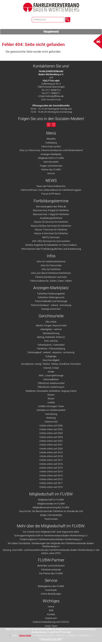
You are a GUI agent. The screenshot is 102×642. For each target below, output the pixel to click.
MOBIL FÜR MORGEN (51, 515)
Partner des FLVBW (51, 169)
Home (51, 606)
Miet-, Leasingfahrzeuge (51, 375)
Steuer (51, 398)
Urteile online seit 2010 (51, 487)
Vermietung (51, 414)
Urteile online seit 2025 (51, 429)
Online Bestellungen (51, 593)
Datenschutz (51, 421)
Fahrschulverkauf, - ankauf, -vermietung (51, 305)
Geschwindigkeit (51, 360)
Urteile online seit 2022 (51, 441)
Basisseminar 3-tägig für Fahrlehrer (51, 210)
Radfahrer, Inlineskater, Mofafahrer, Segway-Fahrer (51, 391)
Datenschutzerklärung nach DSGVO (51, 622)
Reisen (51, 394)
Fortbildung (51, 142)
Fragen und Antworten (51, 165)
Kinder (51, 371)
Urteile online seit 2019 (51, 452)
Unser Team (51, 626)
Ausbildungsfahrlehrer (51, 218)
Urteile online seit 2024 (51, 433)
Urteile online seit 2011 (51, 483)
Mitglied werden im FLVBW (51, 503)
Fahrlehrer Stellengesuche (51, 297)
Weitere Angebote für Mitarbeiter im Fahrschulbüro (51, 245)
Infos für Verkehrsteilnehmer (51, 261)
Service (51, 173)
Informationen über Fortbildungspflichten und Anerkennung (51, 249)
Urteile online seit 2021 (51, 444)
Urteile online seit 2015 (51, 467)
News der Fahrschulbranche (51, 186)
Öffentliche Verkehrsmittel (51, 383)
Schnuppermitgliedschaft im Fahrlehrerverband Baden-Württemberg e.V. (51, 535)
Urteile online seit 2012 (51, 479)
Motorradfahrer (51, 379)
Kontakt (51, 614)
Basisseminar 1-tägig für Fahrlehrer (51, 214)
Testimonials (51, 519)
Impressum (51, 618)
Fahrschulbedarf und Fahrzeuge (51, 301)
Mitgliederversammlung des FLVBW (51, 507)
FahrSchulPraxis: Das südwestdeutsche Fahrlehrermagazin (51, 190)
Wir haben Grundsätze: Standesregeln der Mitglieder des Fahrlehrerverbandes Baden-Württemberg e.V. (51, 545)
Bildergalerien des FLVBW (51, 586)
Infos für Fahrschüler (51, 265)
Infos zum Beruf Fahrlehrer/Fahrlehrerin (51, 273)
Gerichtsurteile (51, 161)
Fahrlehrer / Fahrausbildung (51, 348)
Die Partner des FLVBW (51, 573)
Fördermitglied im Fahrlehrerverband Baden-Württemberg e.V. (51, 539)
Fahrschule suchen (51, 146)
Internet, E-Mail (51, 368)
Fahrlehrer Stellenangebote (51, 293)
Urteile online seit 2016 (51, 464)
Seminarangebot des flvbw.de (51, 206)
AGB (51, 610)
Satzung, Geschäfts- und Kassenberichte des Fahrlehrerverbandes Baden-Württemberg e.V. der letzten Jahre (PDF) (51, 551)
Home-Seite (25, 635)
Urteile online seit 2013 (51, 475)
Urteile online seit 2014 (51, 471)
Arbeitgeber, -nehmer (51, 329)
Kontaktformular (54, 99)
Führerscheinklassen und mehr (51, 277)
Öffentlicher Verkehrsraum (51, 387)
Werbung (51, 417)
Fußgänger (51, 356)
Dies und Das (51, 340)
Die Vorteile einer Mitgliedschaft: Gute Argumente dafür (51, 531)
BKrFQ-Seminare (51, 237)
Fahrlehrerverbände (51, 569)
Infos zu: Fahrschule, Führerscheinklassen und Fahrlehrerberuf (51, 150)
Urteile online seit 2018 (51, 456)
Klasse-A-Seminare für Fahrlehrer (51, 233)
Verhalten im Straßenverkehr (51, 410)
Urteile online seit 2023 (51, 437)
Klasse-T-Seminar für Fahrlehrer (51, 229)
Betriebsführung (51, 333)
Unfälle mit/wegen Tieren (51, 406)
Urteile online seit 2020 (51, 448)
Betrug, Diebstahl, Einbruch (51, 337)
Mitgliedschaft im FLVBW (51, 158)
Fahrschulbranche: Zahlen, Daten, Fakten (51, 280)
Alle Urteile (51, 321)
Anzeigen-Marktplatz (51, 154)
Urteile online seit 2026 (51, 425)
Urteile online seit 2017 (51, 460)
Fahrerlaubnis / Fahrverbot (51, 344)
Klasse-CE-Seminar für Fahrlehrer (51, 221)
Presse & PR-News (51, 193)
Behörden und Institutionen (51, 565)
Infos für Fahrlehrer (51, 269)
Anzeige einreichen (51, 309)
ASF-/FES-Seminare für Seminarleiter (51, 241)
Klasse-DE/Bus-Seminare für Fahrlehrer (51, 225)
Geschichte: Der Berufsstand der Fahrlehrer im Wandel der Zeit (51, 511)
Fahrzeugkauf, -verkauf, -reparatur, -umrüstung (51, 352)
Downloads (51, 590)
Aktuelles (51, 138)
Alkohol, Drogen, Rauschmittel (51, 325)
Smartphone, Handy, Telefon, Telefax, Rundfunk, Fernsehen (51, 364)
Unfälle (51, 402)
